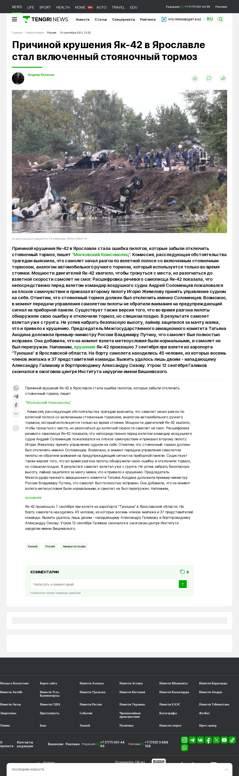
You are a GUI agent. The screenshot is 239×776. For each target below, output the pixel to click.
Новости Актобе (11, 692)
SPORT (45, 7)
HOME (80, 7)
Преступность (50, 713)
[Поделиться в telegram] (16, 397)
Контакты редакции (25, 744)
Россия (50, 546)
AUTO (101, 7)
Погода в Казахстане (14, 683)
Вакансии (55, 744)
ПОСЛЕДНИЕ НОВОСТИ (28, 769)
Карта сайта (48, 683)
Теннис (5, 725)
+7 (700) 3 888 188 (156, 744)
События (86, 713)
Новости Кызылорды (174, 692)
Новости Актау (10, 704)
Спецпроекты (123, 19)
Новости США (50, 704)
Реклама (221, 6)
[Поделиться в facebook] (16, 405)
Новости (83, 19)
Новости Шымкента (173, 683)
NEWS (17, 7)
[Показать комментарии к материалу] (16, 428)
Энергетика (8, 713)
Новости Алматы (92, 683)
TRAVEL (118, 7)
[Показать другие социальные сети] (16, 414)
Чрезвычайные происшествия (130, 715)
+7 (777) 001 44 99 (112, 744)
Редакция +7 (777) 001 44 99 (188, 6)
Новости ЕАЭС (169, 704)
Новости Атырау (210, 692)
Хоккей (32, 546)
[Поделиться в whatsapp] (16, 388)
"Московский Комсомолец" (101, 254)
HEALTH (63, 7)
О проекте (7, 744)
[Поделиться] (223, 78)
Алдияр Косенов (41, 75)
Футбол (204, 713)
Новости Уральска (92, 692)
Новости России (91, 704)
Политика (126, 725)
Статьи (101, 19)
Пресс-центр (208, 725)
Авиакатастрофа (74, 546)
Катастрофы (168, 713)
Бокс (43, 725)
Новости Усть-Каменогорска (50, 693)
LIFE (30, 7)
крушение (84, 347)
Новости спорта (170, 725)
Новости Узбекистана (214, 704)
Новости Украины (132, 704)
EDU (133, 7)
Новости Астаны (131, 683)
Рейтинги (148, 19)
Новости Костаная (132, 692)
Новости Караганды (213, 683)
